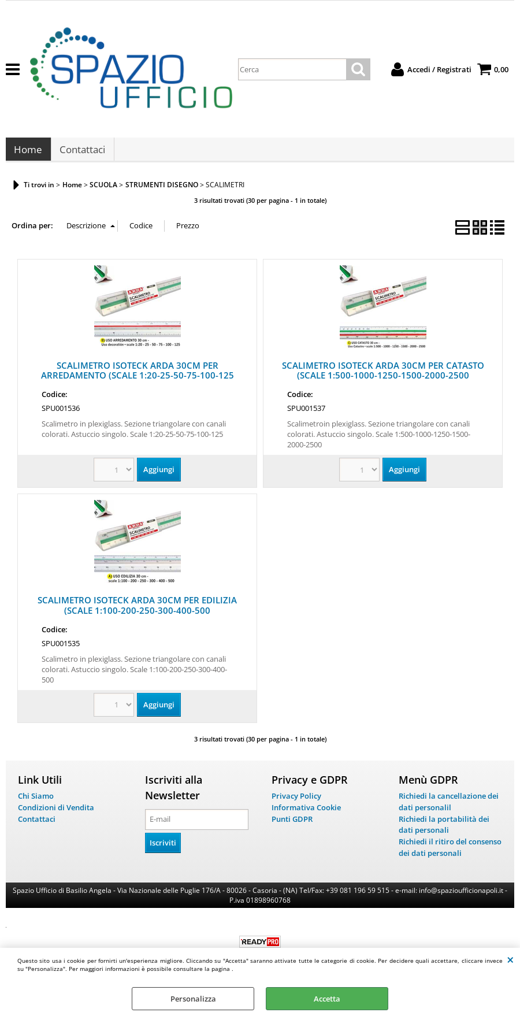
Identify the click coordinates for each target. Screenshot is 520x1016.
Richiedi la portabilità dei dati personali (444, 830)
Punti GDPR (292, 825)
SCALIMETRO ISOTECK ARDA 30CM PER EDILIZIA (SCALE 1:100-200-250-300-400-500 (137, 611)
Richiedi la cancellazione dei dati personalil (449, 808)
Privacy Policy (296, 802)
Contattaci (82, 153)
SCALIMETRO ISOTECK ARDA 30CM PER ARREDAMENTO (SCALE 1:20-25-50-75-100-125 (137, 376)
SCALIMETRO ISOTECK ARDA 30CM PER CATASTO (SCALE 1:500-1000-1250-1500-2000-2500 (383, 376)
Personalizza (193, 998)
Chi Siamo (36, 802)
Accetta (327, 998)
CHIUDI (510, 959)
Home (28, 153)
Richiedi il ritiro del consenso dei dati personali (450, 853)
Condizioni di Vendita (56, 813)
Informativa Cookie (306, 813)
